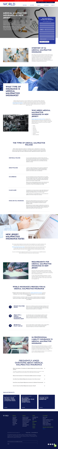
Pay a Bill (44, 418)
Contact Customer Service (47, 424)
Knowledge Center (35, 417)
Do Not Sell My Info (35, 432)
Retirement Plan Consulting (27, 419)
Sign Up (44, 428)
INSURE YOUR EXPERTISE (43, 398)
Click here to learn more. (39, 0)
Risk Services (25, 426)
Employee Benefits (25, 418)
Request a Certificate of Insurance (48, 419)
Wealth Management (26, 424)
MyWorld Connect (45, 422)
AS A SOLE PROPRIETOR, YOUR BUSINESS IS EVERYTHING (28, 400)
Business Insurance (26, 417)
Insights (38, 5)
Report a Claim (45, 417)
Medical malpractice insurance (8, 26)
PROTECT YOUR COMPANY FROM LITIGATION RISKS (9, 399)
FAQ (33, 419)
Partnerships (46, 5)
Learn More (11, 407)
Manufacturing (15, 419)
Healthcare (14, 418)
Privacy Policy (28, 432)
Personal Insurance (26, 422)
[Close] (56, 0)
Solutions (32, 5)
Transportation (15, 423)
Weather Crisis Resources (47, 423)
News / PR (34, 418)
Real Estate (14, 422)
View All (14, 424)
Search (53, 5)
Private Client (25, 423)
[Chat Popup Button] (55, 445)
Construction (15, 417)
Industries (25, 5)
